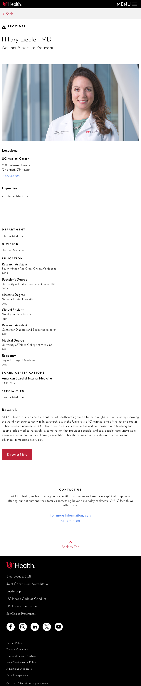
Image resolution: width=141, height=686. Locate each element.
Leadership (13, 591)
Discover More (17, 454)
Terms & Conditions (17, 649)
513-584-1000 (11, 176)
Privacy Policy (14, 642)
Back (9, 13)
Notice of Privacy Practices (21, 655)
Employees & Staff (18, 576)
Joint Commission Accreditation (28, 584)
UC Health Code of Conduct (26, 599)
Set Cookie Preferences (21, 613)
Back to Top (71, 547)
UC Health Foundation (21, 606)
